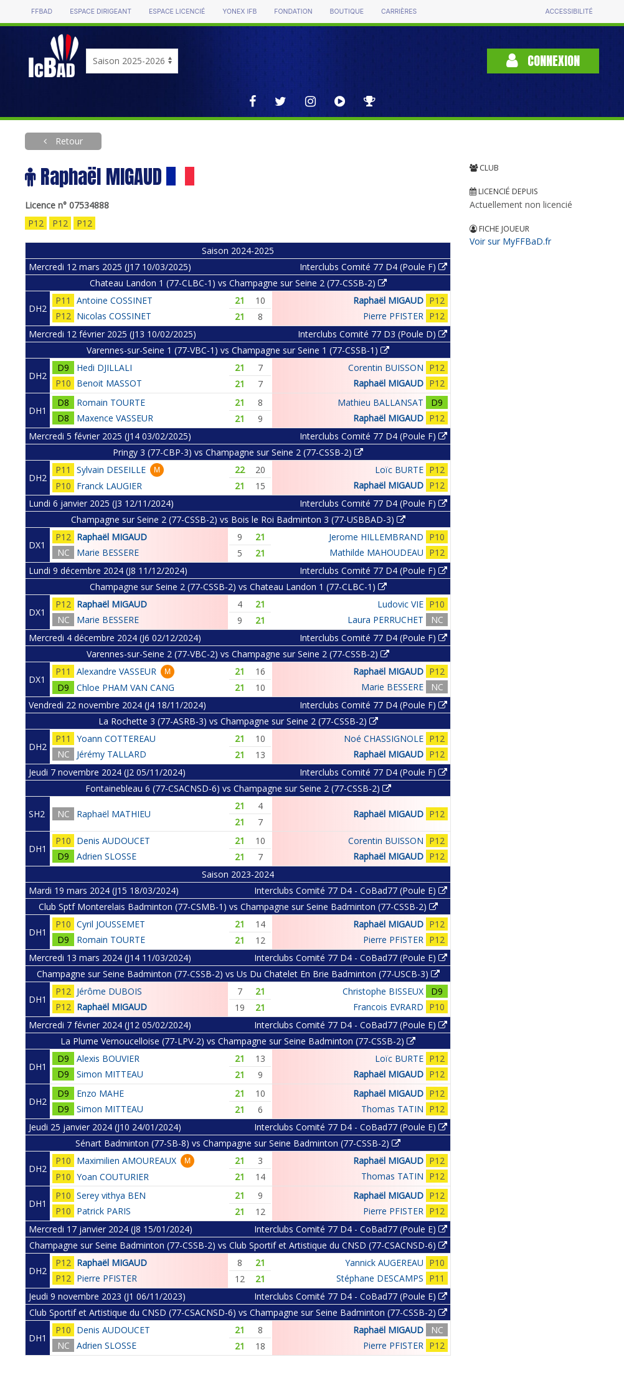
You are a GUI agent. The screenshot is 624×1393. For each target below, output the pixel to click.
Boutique (347, 11)
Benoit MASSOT (109, 383)
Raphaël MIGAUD (388, 300)
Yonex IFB (239, 11)
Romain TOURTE (111, 402)
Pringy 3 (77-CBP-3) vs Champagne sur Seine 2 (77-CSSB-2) (238, 452)
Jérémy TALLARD (111, 754)
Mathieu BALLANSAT (380, 402)
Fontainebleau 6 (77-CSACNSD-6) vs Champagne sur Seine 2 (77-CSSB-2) (238, 788)
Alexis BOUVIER (108, 1058)
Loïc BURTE (399, 470)
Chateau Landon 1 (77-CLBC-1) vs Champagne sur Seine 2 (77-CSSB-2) (238, 283)
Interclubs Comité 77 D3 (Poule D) (372, 334)
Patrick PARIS (104, 1211)
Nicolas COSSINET (114, 316)
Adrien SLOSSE (106, 856)
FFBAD (41, 11)
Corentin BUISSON (385, 367)
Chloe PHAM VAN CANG (125, 687)
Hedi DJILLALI (104, 367)
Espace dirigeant (100, 11)
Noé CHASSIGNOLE (383, 738)
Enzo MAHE (100, 1093)
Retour (68, 141)
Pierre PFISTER (393, 316)
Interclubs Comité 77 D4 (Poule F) (373, 267)
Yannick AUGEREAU (384, 1263)
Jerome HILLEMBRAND (376, 537)
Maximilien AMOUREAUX (126, 1160)
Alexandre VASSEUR (116, 671)
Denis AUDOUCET (113, 841)
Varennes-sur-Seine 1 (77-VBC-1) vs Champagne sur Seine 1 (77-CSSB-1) (238, 350)
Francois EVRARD (388, 1007)
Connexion (543, 60)
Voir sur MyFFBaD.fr (510, 241)
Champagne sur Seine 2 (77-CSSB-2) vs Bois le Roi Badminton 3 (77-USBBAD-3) (238, 519)
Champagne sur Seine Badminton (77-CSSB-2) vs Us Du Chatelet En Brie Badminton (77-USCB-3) (238, 974)
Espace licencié (177, 11)
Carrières (399, 11)
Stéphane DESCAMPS (379, 1278)
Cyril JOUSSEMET (111, 924)
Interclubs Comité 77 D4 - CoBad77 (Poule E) (350, 890)
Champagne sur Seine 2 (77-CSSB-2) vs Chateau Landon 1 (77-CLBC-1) (238, 587)
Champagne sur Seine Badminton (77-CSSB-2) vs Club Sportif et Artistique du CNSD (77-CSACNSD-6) (238, 1245)
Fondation (293, 11)
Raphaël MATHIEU (114, 814)
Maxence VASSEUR (115, 418)
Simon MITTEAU (110, 1074)
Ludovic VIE (400, 604)
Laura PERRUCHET (385, 620)
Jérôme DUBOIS (109, 991)
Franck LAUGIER (109, 486)
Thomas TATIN (392, 1109)
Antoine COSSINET (115, 300)
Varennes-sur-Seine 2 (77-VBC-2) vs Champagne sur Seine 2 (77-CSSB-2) (238, 654)
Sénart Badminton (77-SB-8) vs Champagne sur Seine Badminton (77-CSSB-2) (237, 1143)
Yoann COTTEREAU (116, 738)
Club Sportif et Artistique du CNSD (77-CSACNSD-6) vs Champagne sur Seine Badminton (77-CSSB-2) (238, 1312)
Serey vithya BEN (111, 1195)
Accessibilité (569, 11)
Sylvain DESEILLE (111, 470)
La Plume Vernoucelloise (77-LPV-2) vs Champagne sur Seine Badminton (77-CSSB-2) (237, 1041)
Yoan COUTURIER (113, 1177)
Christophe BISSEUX (383, 991)
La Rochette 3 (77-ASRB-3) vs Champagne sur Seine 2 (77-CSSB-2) (238, 721)
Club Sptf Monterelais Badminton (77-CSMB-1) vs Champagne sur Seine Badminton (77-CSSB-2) (238, 906)
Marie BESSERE (108, 552)
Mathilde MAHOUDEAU (376, 552)
